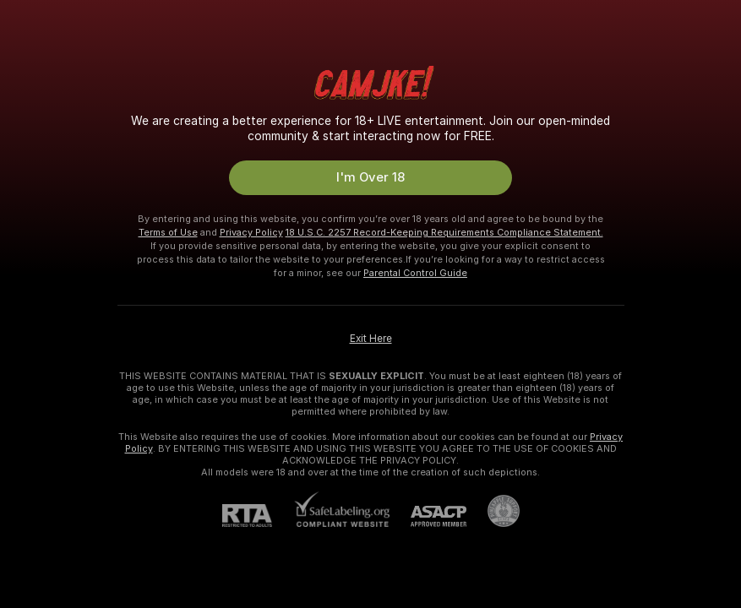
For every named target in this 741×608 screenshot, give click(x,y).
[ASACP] (428, 516)
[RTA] (257, 515)
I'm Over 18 (370, 177)
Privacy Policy (251, 232)
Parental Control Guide (415, 273)
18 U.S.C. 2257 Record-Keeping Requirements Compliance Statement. (444, 232)
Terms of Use (168, 232)
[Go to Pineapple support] (493, 511)
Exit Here (371, 339)
